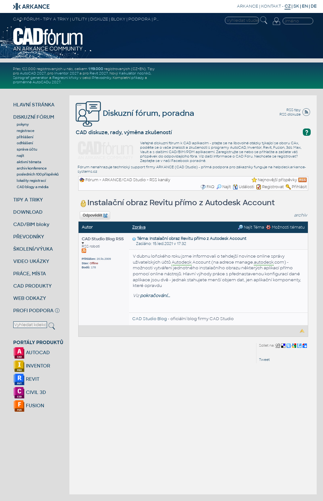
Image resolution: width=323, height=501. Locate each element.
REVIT (26, 379)
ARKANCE (247, 6)
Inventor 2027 (66, 73)
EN (305, 6)
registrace (25, 130)
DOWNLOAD (28, 212)
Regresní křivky (65, 77)
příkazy (137, 77)
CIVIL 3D (29, 392)
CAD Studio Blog (149, 318)
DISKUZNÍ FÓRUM (33, 117)
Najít (223, 186)
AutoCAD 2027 (33, 73)
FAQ (210, 186)
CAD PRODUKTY (32, 286)
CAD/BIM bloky (31, 224)
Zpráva (138, 227)
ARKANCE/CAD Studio (124, 179)
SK (296, 6)
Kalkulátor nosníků (134, 73)
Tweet (264, 359)
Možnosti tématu (285, 227)
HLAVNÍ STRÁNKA (34, 105)
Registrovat (273, 186)
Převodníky (101, 77)
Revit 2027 (99, 73)
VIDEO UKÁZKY (31, 261)
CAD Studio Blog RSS (103, 240)
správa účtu (27, 149)
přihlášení (25, 137)
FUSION (28, 406)
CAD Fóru (244, 156)
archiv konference (32, 168)
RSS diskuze (290, 114)
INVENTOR (31, 366)
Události (243, 186)
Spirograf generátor (30, 77)
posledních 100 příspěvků (38, 174)
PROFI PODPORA (33, 310)
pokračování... (155, 295)
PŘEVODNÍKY (28, 237)
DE (314, 6)
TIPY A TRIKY (28, 200)
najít (20, 155)
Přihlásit (299, 186)
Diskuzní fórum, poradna (135, 113)
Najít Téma (251, 227)
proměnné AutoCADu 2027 (37, 82)
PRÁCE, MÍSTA (29, 274)
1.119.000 (95, 69)
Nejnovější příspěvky (277, 179)
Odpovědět (95, 215)
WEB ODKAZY (29, 298)
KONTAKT (271, 6)
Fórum (91, 179)
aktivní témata (29, 162)
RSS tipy (293, 110)
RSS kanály (160, 179)
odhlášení (25, 143)
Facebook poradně (188, 160)
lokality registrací (31, 180)
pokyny (23, 124)
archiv (300, 215)
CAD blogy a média (33, 187)
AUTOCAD (31, 352)
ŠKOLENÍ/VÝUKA (33, 249)
